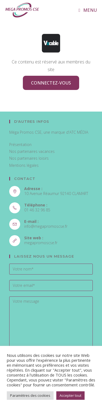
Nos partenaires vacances (32, 151)
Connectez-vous (51, 83)
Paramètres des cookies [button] (30, 395)
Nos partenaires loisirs (29, 158)
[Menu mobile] (88, 10)
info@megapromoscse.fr (45, 226)
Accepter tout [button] (70, 395)
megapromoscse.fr (40, 242)
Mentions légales (24, 165)
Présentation (20, 144)
